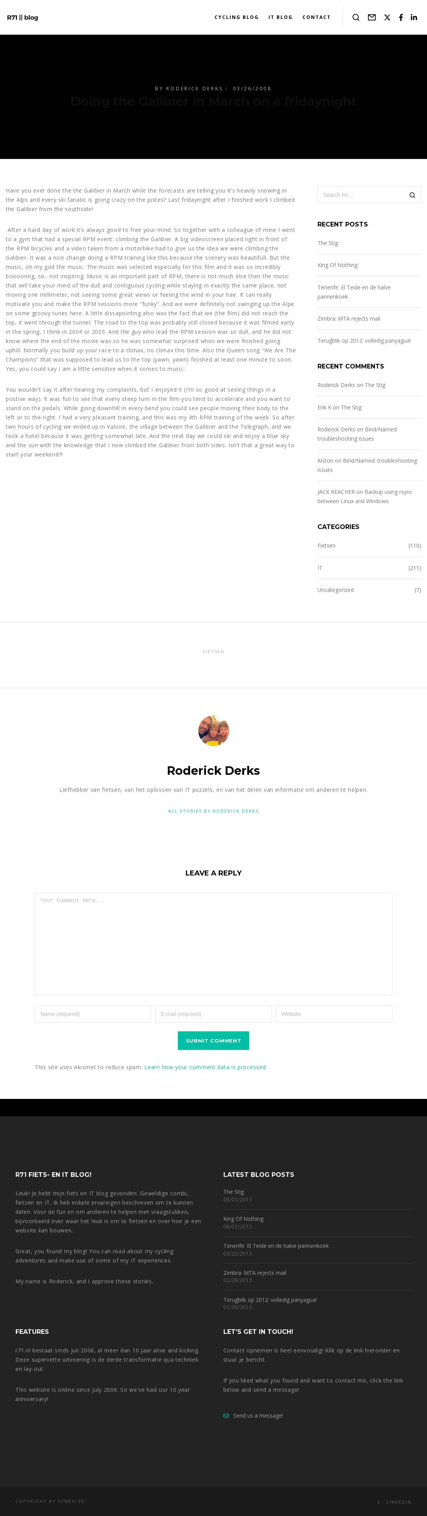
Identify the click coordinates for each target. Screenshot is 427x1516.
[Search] (412, 195)
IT (319, 567)
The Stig (327, 243)
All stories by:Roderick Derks (213, 811)
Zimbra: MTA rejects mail (348, 318)
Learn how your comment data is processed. (205, 1084)
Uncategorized (335, 589)
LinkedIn (399, 1502)
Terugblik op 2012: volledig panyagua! (364, 340)
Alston (325, 460)
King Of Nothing (337, 265)
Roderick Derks (194, 88)
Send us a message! (253, 1415)
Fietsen (326, 545)
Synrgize (71, 1501)
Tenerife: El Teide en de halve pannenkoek (276, 1246)
